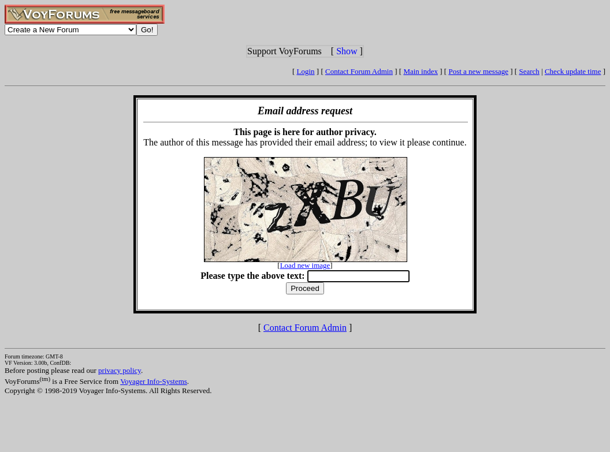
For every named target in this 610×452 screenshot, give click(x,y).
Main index (420, 71)
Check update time (573, 71)
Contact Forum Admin (359, 71)
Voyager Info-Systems (153, 381)
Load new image (305, 265)
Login (306, 71)
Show (346, 51)
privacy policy (119, 370)
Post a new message (478, 71)
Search (529, 71)
